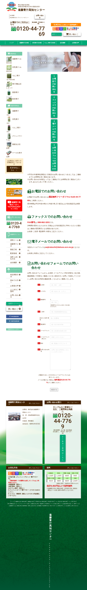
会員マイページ (56, 34)
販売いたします (14, 181)
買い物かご (14, 309)
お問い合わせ (40, 16)
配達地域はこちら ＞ (14, 169)
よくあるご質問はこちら (63, 448)
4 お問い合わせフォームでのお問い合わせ (54, 157)
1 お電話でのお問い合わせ (54, 84)
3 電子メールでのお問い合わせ (54, 130)
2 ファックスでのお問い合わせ (54, 106)
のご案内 (12, 192)
